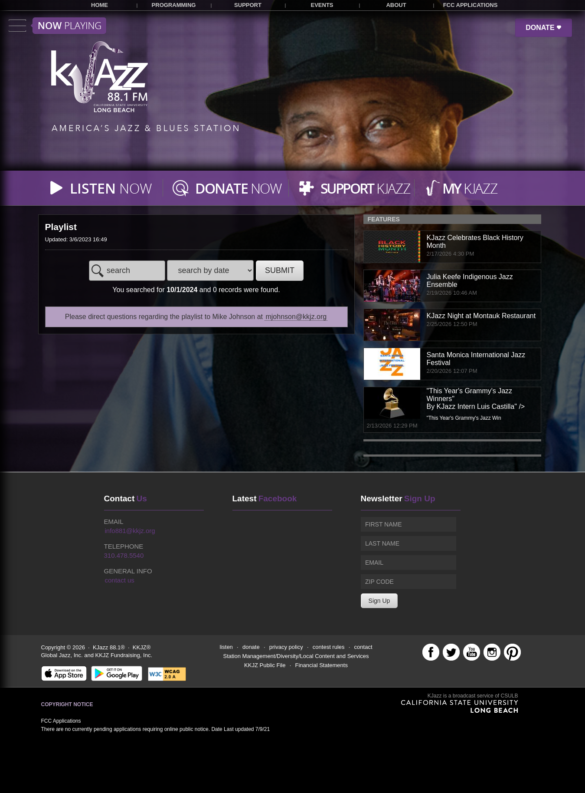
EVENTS (321, 5)
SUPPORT (247, 5)
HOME (99, 5)
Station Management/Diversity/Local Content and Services (296, 656)
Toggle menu (57, 25)
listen (226, 647)
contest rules (329, 647)
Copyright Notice (67, 704)
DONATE (544, 27)
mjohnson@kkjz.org (296, 316)
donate (251, 647)
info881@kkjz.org (130, 530)
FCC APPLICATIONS (470, 5)
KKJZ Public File (264, 665)
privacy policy (286, 647)
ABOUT (396, 5)
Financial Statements (321, 665)
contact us (119, 580)
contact (363, 647)
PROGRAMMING (174, 5)
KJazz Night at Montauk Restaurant (481, 315)
